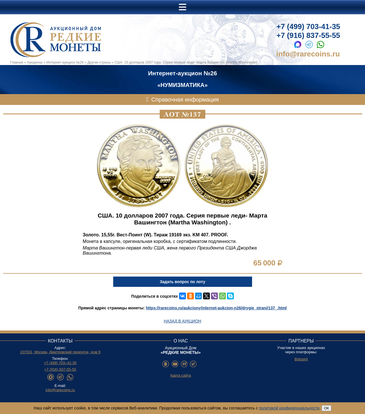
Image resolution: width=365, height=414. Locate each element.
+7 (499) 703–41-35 (60, 363)
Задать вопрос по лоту (182, 281)
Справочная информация (185, 99)
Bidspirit (301, 359)
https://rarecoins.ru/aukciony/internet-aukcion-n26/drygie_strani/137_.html (216, 308)
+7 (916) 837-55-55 (308, 35)
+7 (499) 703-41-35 (308, 26)
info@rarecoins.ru (308, 54)
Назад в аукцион (182, 321)
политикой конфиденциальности (289, 408)
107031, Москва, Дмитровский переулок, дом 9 (60, 352)
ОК (326, 408)
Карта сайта (180, 375)
